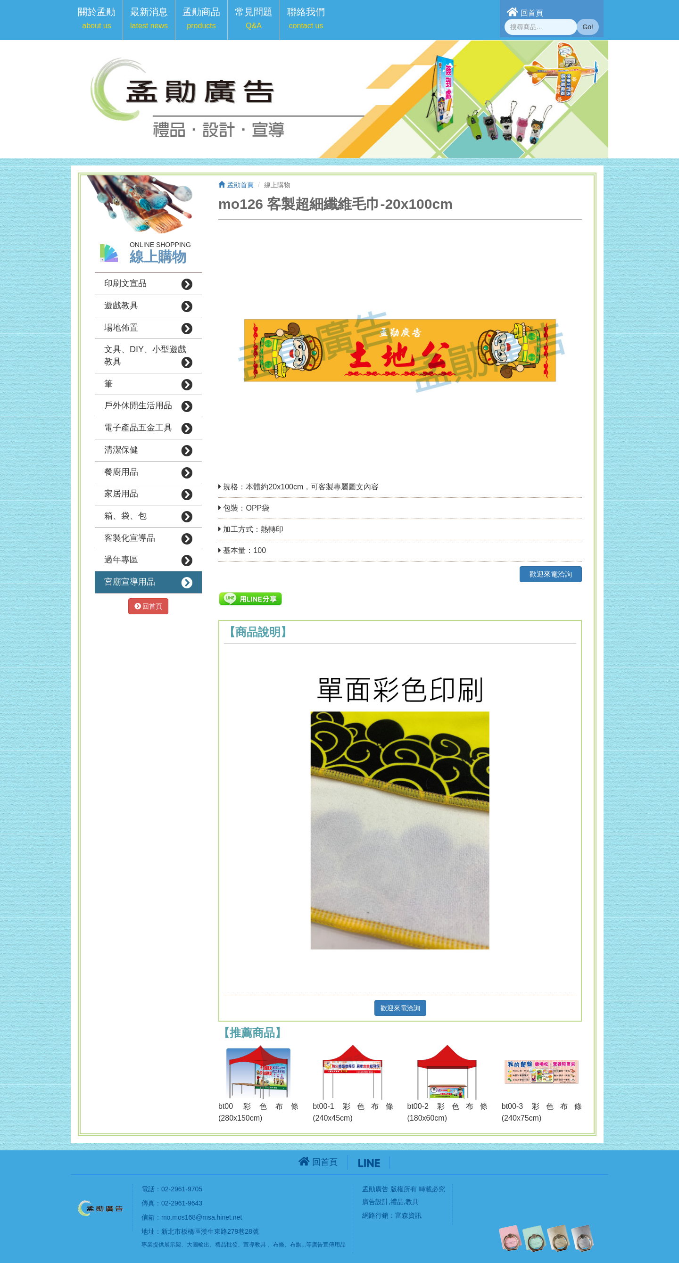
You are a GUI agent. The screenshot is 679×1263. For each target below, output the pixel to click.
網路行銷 (375, 1215)
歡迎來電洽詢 (551, 574)
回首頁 (525, 12)
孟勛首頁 (236, 185)
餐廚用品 (148, 473)
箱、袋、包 (148, 516)
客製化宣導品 (148, 539)
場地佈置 (148, 328)
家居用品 (148, 494)
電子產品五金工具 (148, 428)
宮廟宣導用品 (148, 582)
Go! (587, 27)
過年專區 (148, 560)
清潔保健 (148, 450)
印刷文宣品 (148, 284)
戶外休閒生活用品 (148, 406)
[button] (97, 20)
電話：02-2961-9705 (171, 1189)
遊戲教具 (148, 306)
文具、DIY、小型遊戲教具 (148, 356)
